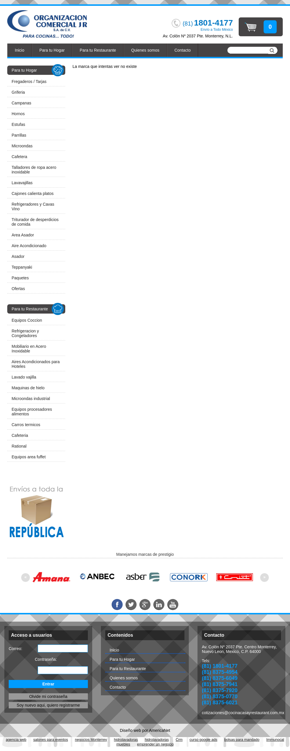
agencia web (16, 740)
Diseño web (130, 730)
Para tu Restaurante (98, 50)
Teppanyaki (22, 267)
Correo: (15, 648)
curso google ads (203, 740)
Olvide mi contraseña (48, 696)
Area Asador (23, 235)
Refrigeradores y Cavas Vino (33, 206)
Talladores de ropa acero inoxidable (34, 169)
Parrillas (19, 135)
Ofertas (18, 288)
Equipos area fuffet (29, 457)
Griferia (18, 92)
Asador (18, 256)
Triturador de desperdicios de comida (35, 222)
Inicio (19, 50)
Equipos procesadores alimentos (32, 411)
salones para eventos (50, 740)
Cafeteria (20, 435)
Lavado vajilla (24, 377)
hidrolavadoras (126, 740)
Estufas (18, 124)
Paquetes (20, 278)
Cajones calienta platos (33, 193)
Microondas (22, 146)
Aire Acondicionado (29, 245)
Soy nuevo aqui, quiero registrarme (48, 705)
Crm (179, 740)
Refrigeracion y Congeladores (25, 333)
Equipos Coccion (27, 320)
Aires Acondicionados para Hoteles (36, 364)
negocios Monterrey (91, 740)
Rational (19, 446)
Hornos (18, 113)
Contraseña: (46, 659)
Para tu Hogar (52, 50)
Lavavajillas (22, 182)
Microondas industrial (31, 398)
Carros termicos (26, 424)
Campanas (21, 103)
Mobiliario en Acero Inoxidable (29, 348)
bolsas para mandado (241, 740)
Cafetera (19, 156)
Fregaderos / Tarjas (29, 81)
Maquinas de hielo (28, 388)
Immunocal (275, 740)
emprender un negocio (155, 744)
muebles (123, 744)
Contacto (182, 50)
